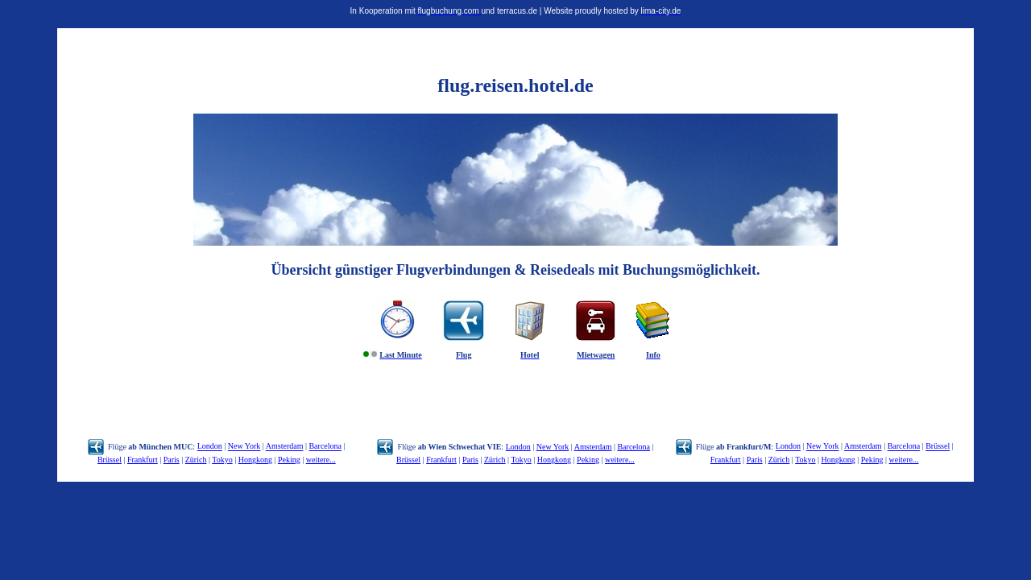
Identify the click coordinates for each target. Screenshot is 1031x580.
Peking (289, 459)
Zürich (196, 459)
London (209, 446)
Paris (172, 459)
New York (244, 446)
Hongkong (255, 459)
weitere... (321, 459)
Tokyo (222, 459)
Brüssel (109, 459)
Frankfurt (142, 459)
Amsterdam (285, 446)
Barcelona (325, 446)
